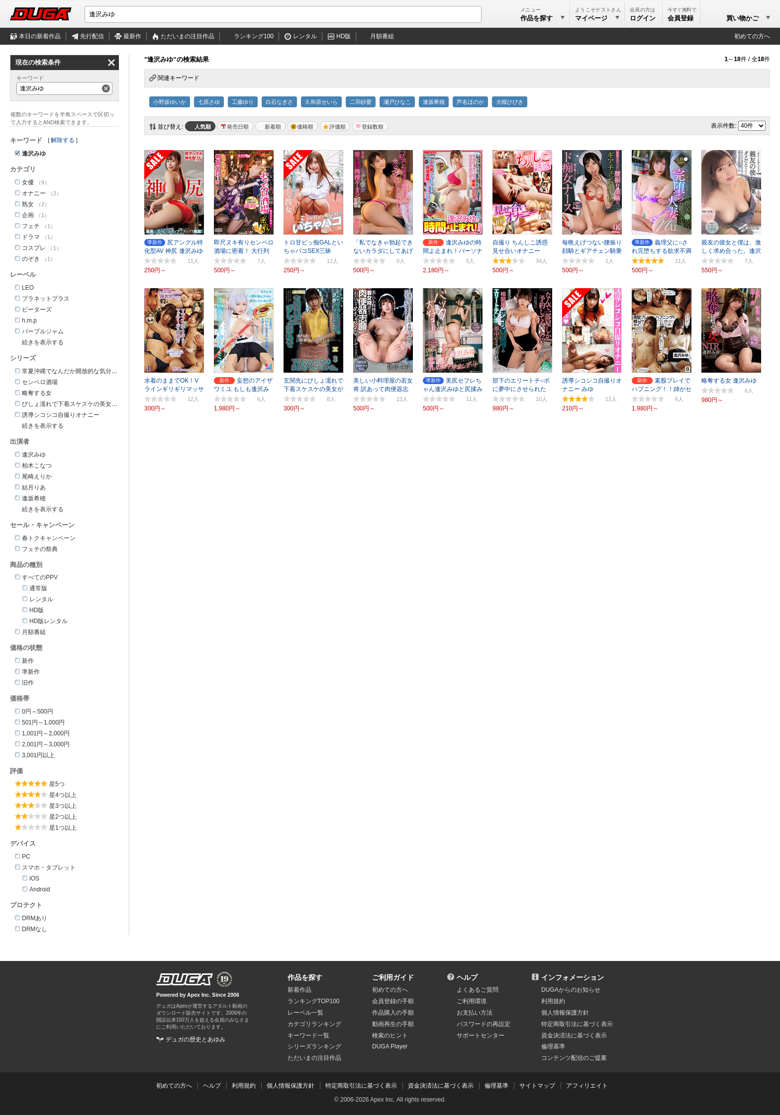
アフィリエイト (587, 1085)
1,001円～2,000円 (46, 733)
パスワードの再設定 (483, 1024)
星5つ (57, 784)
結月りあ (34, 487)
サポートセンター (480, 1035)
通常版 (38, 588)
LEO (28, 287)
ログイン (643, 18)
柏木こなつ (37, 465)
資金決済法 (574, 1035)
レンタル (305, 36)
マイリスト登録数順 (370, 126)
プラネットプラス (46, 298)
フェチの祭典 (40, 549)
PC (26, 856)
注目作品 (187, 36)
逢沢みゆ (34, 454)
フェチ (31, 226)
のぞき (31, 258)
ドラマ (31, 237)
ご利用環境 (472, 1001)
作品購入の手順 (393, 1012)
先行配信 (92, 36)
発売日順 (238, 127)
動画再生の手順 (393, 1024)
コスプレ (34, 247)
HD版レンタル (48, 621)
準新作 (31, 671)
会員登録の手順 (393, 1001)
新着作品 (299, 989)
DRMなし (34, 929)
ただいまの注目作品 (314, 1057)
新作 (28, 660)
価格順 (305, 127)
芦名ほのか (470, 102)
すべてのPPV (40, 577)
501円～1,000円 (43, 722)
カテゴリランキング (314, 1024)
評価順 (337, 127)
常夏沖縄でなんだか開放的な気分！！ (72, 371)
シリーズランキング (314, 1046)
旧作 (28, 682)
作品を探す (305, 977)
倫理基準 (553, 1046)
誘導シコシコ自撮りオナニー (60, 414)
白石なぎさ (279, 102)
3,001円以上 (38, 755)
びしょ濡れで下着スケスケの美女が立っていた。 (87, 403)
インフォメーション (572, 977)
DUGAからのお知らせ (570, 989)
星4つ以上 (63, 795)
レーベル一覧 (305, 1012)
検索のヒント (390, 1035)
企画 (28, 215)
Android (39, 889)
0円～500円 (37, 711)
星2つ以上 (63, 816)
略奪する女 (37, 393)
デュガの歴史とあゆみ (195, 1039)
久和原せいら (321, 102)
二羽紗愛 (361, 102)
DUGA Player (389, 1046)
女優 (28, 182)
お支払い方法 (474, 1012)
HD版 (343, 36)
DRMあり (34, 918)
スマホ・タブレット (49, 867)
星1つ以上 (63, 827)
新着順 (273, 127)
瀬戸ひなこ (397, 102)
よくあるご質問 (477, 989)
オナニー (34, 193)
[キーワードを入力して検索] (283, 14)
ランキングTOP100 (313, 1001)
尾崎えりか (37, 476)
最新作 (132, 36)
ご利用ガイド (393, 977)
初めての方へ (752, 36)
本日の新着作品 (40, 36)
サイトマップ (537, 1085)
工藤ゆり (243, 102)
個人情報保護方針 (565, 1012)
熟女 (28, 204)
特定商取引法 (577, 1024)
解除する (63, 140)
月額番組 (382, 36)
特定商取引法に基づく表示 (361, 1085)
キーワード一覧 (308, 1035)
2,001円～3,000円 (46, 744)
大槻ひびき (509, 102)
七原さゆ (209, 102)
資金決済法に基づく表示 (441, 1085)
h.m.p (29, 320)
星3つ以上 (63, 805)
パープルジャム (43, 331)
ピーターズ (37, 309)
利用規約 (553, 1001)
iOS (34, 878)
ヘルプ (467, 977)
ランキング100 (254, 36)
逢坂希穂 (434, 102)
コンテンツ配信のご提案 (574, 1057)
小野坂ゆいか (169, 102)
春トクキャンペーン (49, 538)
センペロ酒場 (40, 382)
